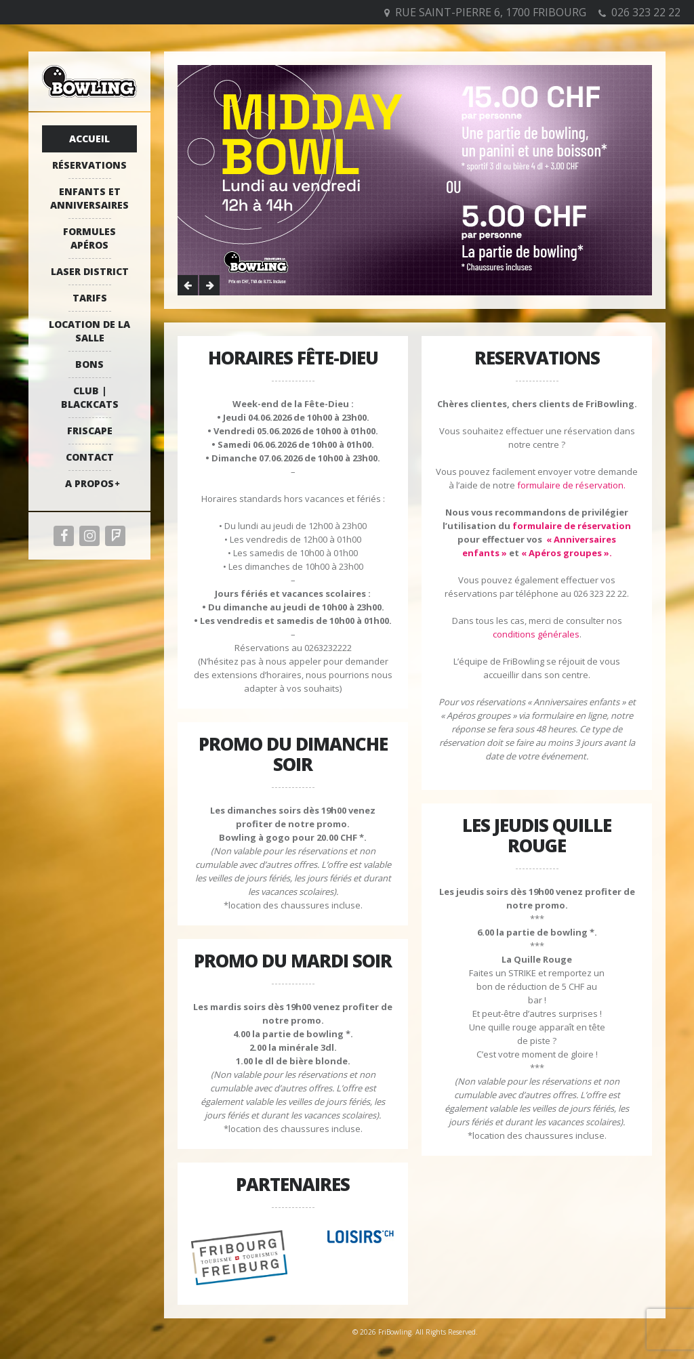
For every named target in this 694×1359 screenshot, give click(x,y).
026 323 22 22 (645, 12)
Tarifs (90, 297)
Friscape (90, 430)
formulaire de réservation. (571, 485)
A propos (89, 483)
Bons (89, 364)
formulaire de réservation (571, 526)
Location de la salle (89, 331)
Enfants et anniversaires (89, 198)
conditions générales (536, 634)
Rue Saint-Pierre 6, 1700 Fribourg (490, 12)
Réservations (89, 165)
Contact (90, 457)
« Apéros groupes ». (566, 553)
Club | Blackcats (90, 397)
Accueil (89, 138)
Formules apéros (89, 238)
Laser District (90, 271)
